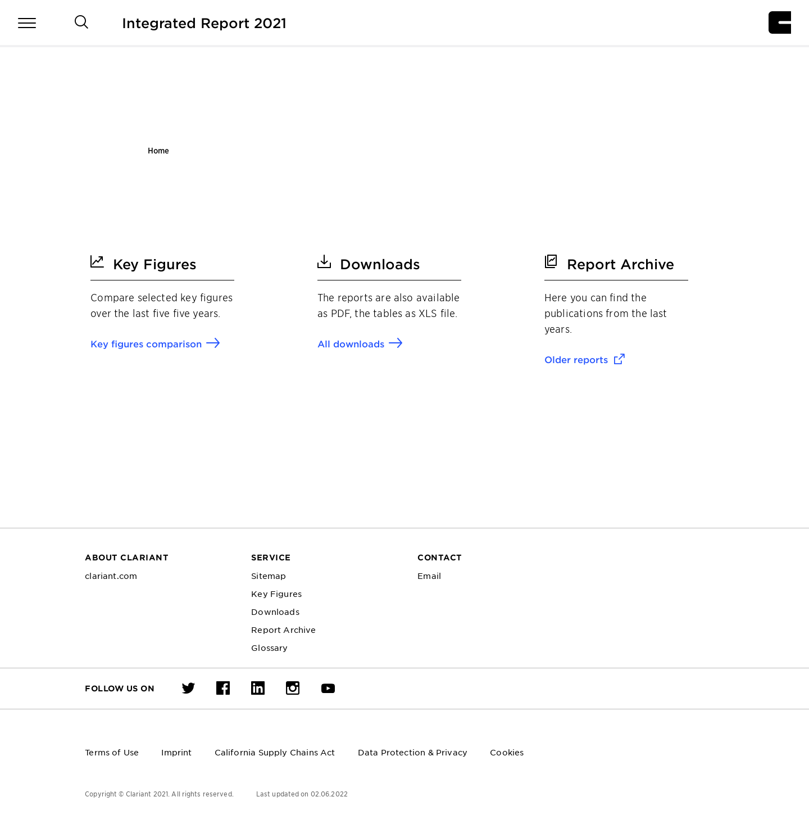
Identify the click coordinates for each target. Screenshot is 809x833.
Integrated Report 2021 (204, 23)
